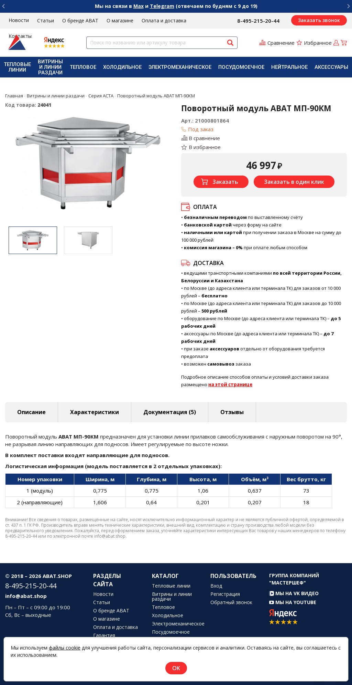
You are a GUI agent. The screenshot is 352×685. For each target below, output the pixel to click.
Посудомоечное (241, 67)
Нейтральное (289, 67)
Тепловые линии (17, 67)
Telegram (162, 6)
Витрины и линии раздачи (50, 67)
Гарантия (104, 635)
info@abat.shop (26, 595)
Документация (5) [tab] (169, 412)
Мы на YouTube (292, 602)
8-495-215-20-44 (258, 20)
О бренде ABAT (80, 20)
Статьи (45, 20)
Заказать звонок (319, 20)
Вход (216, 585)
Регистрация (225, 594)
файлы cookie (64, 647)
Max (138, 6)
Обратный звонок (231, 602)
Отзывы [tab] (232, 412)
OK (176, 668)
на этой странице (230, 384)
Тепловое (83, 67)
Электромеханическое (179, 67)
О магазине (120, 20)
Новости (19, 20)
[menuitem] (17, 67)
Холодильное (122, 67)
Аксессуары (331, 67)
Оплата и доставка (164, 20)
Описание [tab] (31, 412)
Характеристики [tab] (94, 412)
